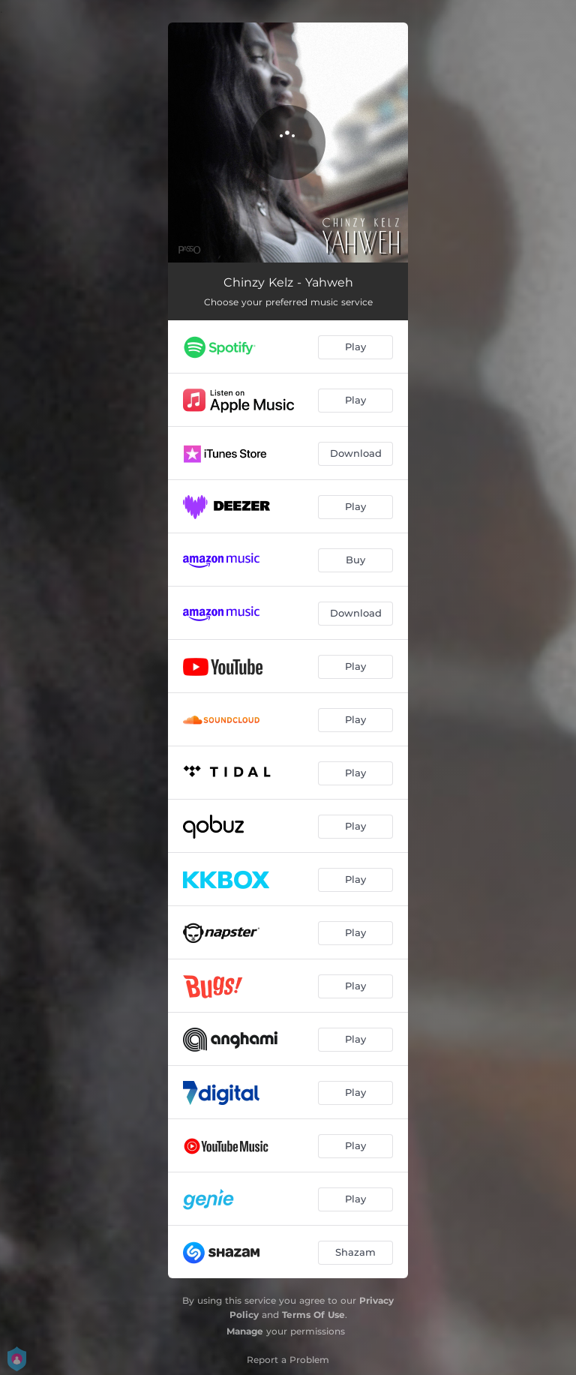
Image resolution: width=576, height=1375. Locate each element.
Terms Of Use (313, 1314)
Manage (244, 1331)
